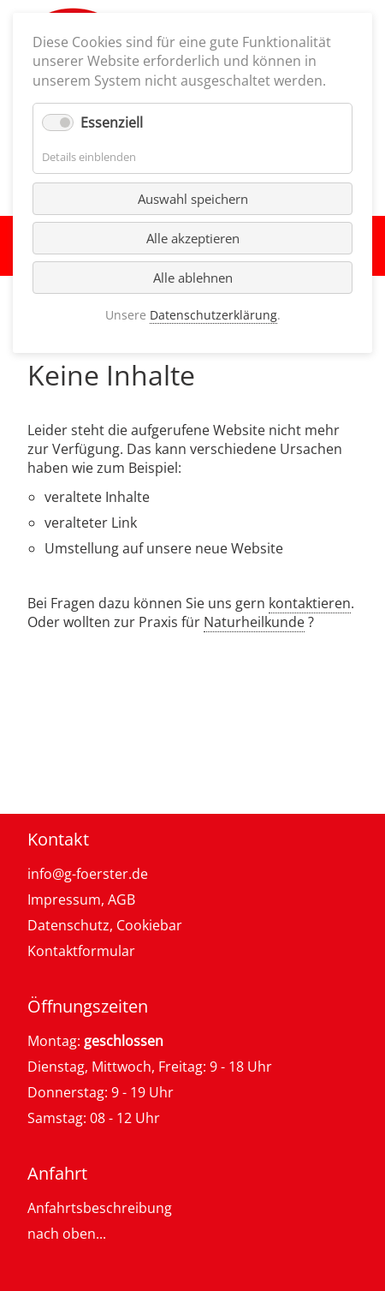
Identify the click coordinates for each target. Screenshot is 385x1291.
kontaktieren (310, 603)
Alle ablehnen (193, 277)
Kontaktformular (81, 950)
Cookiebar (149, 925)
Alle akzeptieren (193, 238)
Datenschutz (68, 925)
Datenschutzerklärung (213, 315)
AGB (121, 899)
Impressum (64, 899)
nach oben (61, 1233)
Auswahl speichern (193, 198)
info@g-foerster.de (87, 873)
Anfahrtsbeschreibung (99, 1207)
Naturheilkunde (254, 622)
